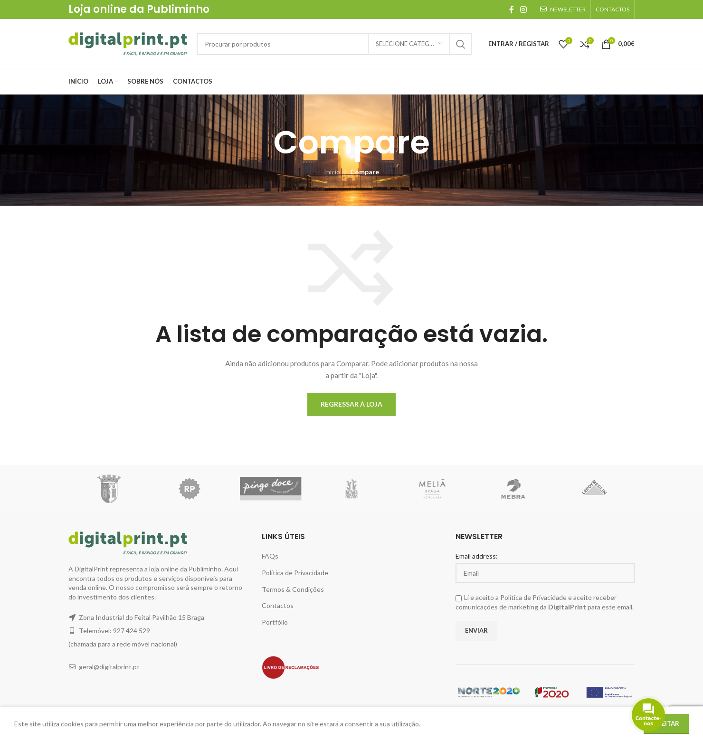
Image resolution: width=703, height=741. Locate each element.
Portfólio (275, 622)
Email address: (477, 556)
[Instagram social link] (523, 9)
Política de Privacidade (295, 573)
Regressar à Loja (351, 404)
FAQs (270, 556)
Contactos (278, 605)
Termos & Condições (293, 589)
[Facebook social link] (511, 9)
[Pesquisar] (334, 44)
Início (332, 172)
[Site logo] (127, 43)
